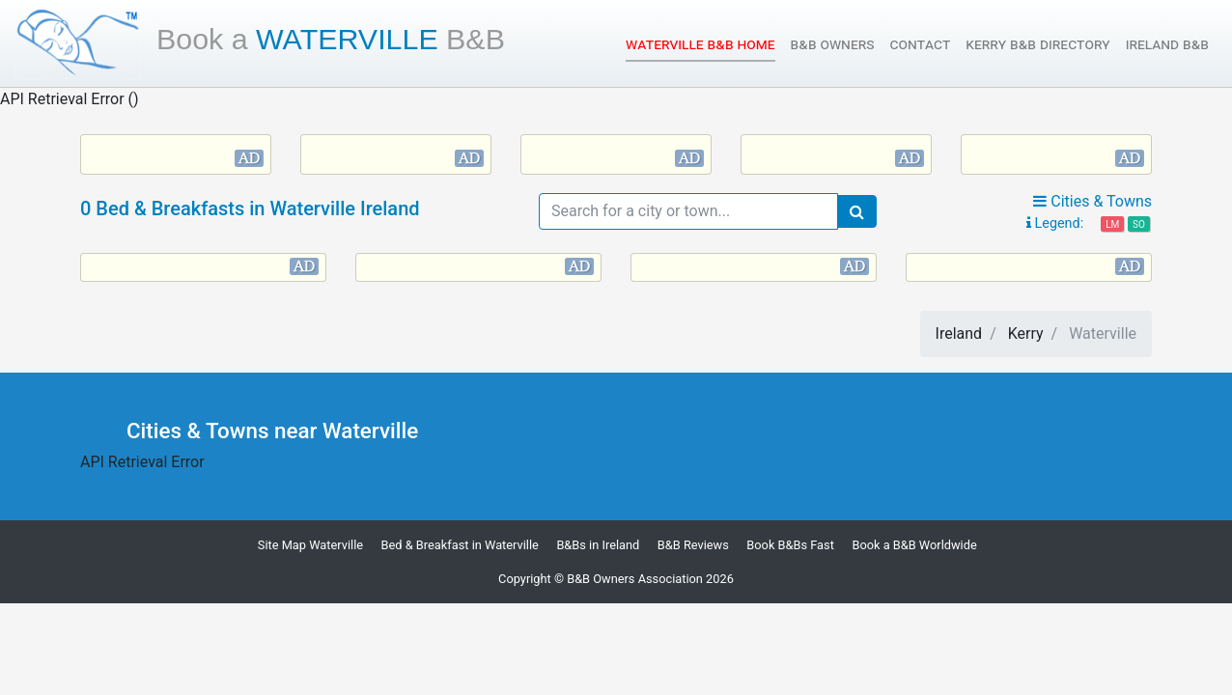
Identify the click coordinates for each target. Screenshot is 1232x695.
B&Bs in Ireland (597, 545)
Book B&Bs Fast (790, 545)
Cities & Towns (1092, 201)
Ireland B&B (1167, 44)
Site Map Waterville (310, 545)
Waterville (330, 38)
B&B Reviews (693, 545)
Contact (920, 44)
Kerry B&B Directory (1037, 44)
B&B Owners (833, 44)
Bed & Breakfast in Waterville (460, 545)
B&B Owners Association (635, 578)
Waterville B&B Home (700, 43)
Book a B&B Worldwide (914, 545)
